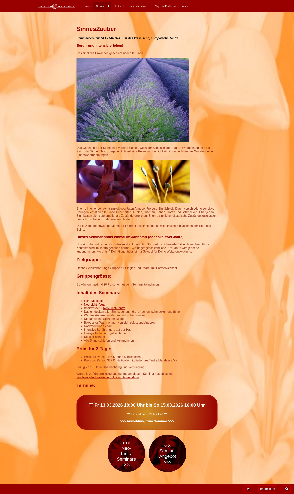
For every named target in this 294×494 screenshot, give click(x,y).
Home (87, 6)
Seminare (101, 6)
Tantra (118, 6)
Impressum (267, 488)
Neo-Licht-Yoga (94, 304)
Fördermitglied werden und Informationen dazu (107, 377)
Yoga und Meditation (165, 6)
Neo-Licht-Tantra (138, 6)
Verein (185, 6)
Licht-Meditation (94, 300)
